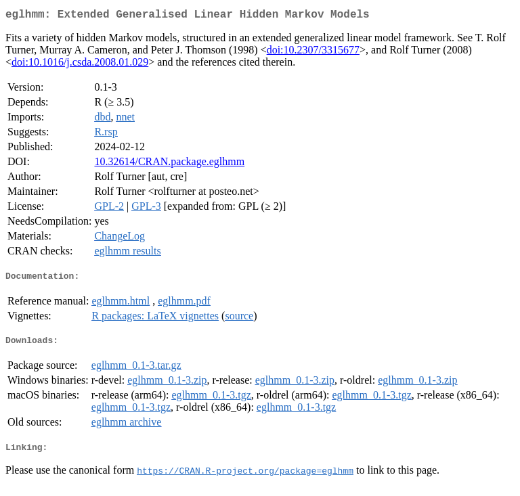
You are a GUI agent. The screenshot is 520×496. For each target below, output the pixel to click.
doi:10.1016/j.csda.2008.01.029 (80, 64)
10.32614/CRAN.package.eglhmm (169, 164)
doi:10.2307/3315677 (313, 52)
